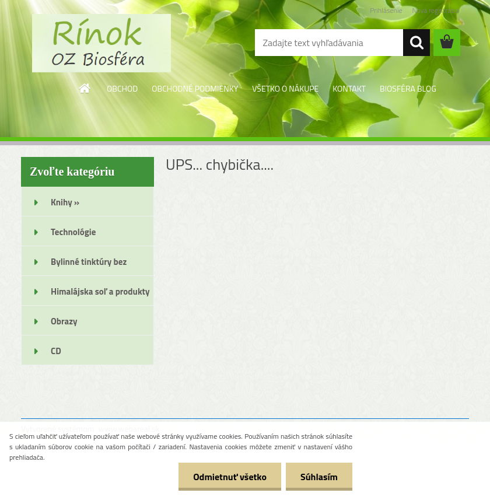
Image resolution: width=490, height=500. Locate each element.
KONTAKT (349, 88)
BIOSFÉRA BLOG (408, 88)
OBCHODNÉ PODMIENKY (195, 88)
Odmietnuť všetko (230, 477)
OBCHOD (122, 88)
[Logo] (101, 43)
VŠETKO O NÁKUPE (285, 88)
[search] (416, 42)
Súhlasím (319, 477)
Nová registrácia (435, 10)
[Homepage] (85, 88)
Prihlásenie (386, 10)
